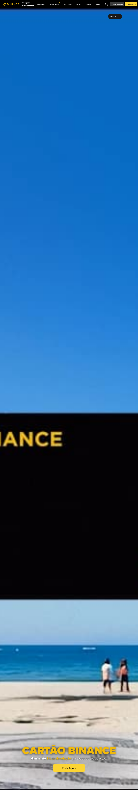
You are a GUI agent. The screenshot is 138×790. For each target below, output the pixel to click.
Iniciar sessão (117, 4)
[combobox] (115, 16)
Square (89, 4)
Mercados (41, 4)
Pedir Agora (69, 768)
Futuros (68, 4)
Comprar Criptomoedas (28, 4)
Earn (79, 4)
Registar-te (131, 4)
